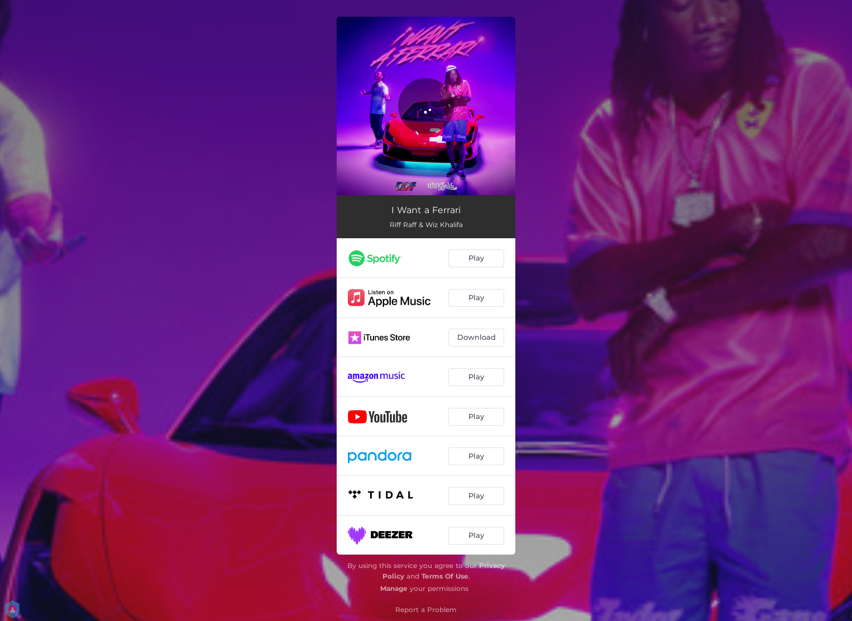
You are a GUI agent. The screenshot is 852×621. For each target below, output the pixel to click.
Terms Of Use (445, 576)
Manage (394, 588)
